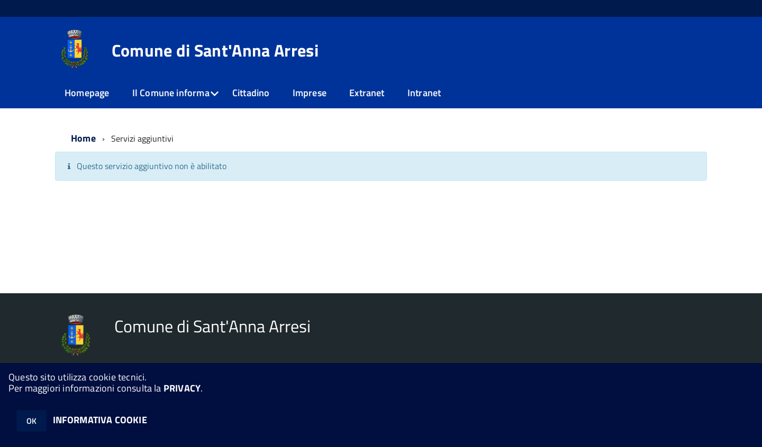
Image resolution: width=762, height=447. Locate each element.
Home (83, 138)
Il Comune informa (171, 93)
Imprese (309, 93)
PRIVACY (182, 388)
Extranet (366, 93)
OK (31, 421)
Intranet (424, 93)
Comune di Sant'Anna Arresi (215, 50)
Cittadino (251, 93)
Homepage (87, 93)
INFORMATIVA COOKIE (100, 420)
